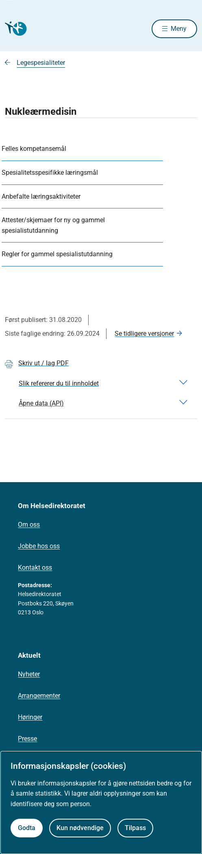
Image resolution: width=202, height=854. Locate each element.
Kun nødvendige (80, 828)
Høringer (30, 717)
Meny (179, 28)
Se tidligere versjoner (144, 333)
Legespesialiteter (41, 63)
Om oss (29, 524)
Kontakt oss (35, 567)
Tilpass (135, 828)
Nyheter (29, 674)
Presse (27, 738)
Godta (26, 828)
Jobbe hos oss (39, 546)
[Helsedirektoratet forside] (14, 28)
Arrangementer (39, 696)
